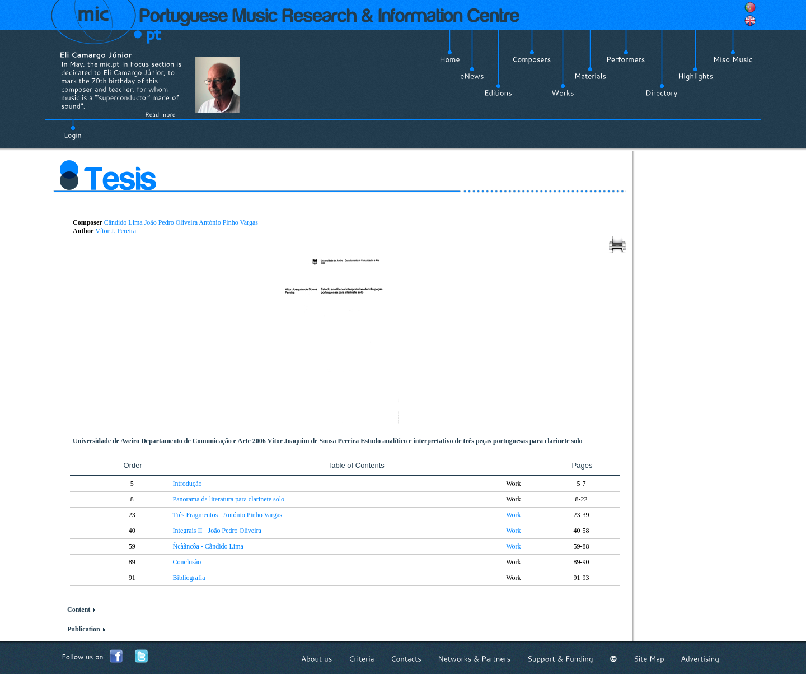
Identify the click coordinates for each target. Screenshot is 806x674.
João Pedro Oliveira (171, 222)
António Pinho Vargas (228, 222)
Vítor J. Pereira (115, 231)
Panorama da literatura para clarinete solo (229, 499)
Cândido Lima (123, 222)
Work (513, 515)
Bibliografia (189, 578)
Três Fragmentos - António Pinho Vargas (227, 515)
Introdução (187, 483)
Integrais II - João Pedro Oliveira (217, 530)
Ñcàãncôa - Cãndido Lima (208, 546)
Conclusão (187, 562)
